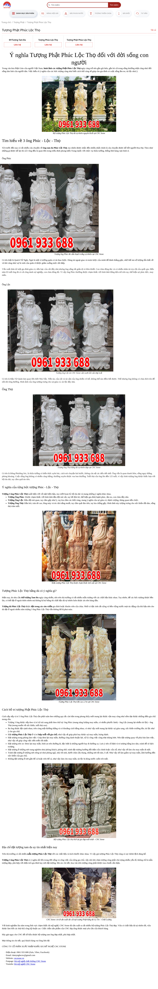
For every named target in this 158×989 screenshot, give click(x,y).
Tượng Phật (19, 22)
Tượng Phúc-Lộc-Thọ (48, 40)
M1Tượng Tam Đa (17, 40)
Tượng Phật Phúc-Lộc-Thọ (79, 40)
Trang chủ (6, 22)
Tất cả (153, 30)
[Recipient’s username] (77, 5)
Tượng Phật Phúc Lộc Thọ (39, 22)
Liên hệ (17, 44)
